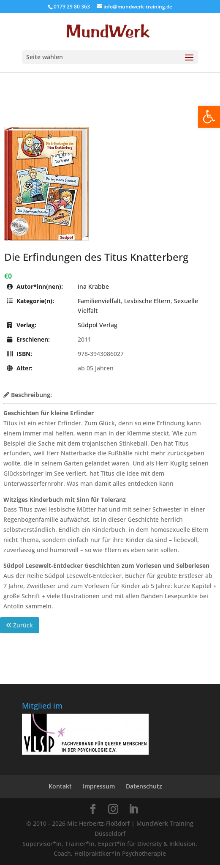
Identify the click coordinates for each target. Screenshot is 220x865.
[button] (209, 117)
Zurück (19, 625)
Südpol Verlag (97, 325)
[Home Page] (110, 31)
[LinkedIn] (133, 809)
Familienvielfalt (99, 301)
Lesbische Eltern (147, 301)
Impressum (99, 786)
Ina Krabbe (93, 286)
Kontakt (60, 786)
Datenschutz (144, 786)
